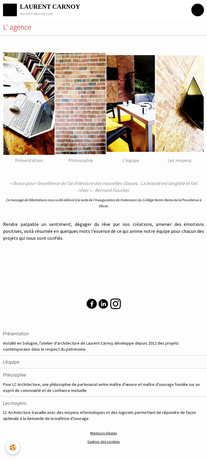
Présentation (16, 333)
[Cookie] (13, 447)
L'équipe (11, 361)
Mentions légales (103, 433)
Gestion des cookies (103, 441)
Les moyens (14, 403)
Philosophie (14, 375)
